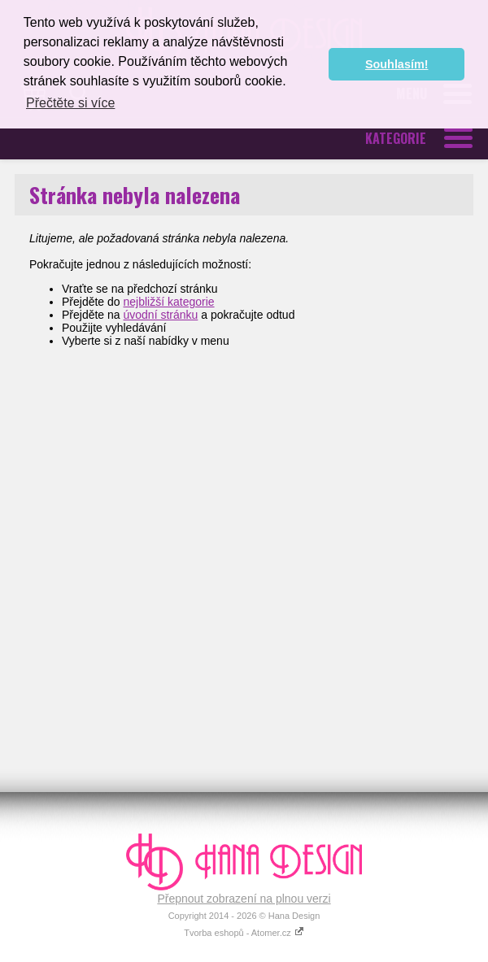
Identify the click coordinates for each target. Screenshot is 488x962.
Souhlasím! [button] (397, 64)
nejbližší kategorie (169, 301)
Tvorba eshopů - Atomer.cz (244, 933)
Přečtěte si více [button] (70, 103)
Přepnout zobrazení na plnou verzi (243, 898)
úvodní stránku (161, 314)
